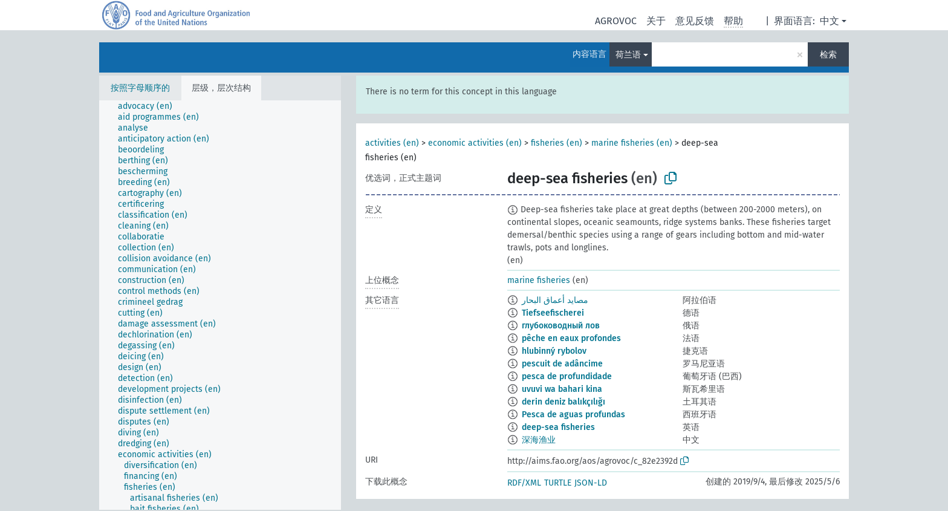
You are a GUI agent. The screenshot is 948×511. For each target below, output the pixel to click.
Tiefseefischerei (553, 313)
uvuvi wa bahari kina (562, 389)
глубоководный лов (561, 326)
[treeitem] (150, 106)
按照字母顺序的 (140, 88)
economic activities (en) (475, 143)
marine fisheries (538, 280)
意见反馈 (694, 21)
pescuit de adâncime (562, 364)
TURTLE (557, 483)
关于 (656, 21)
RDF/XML (524, 483)
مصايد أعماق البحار (555, 300)
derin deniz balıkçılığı (563, 402)
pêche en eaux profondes (571, 338)
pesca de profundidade (567, 376)
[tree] (220, 305)
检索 (828, 55)
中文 (829, 21)
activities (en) (392, 143)
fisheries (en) (556, 143)
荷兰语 (628, 55)
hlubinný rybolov (554, 351)
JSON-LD (590, 483)
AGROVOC (616, 21)
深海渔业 (539, 440)
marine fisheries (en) (631, 143)
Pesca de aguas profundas (573, 414)
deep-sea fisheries (558, 427)
